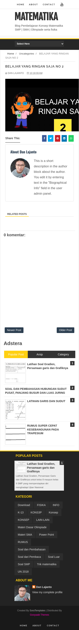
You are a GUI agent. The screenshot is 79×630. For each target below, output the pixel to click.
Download (24, 505)
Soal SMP (24, 564)
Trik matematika (46, 564)
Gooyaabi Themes (39, 614)
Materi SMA (25, 534)
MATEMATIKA (36, 17)
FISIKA (41, 505)
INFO (56, 505)
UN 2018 (23, 571)
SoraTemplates (37, 610)
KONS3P (36, 512)
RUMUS (23, 542)
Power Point (46, 534)
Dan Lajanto (44, 587)
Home (20, 4)
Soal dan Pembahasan (32, 549)
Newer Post (14, 330)
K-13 (21, 512)
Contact (49, 4)
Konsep (53, 512)
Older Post (65, 330)
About (33, 4)
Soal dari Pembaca (29, 556)
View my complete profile (47, 592)
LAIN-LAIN (42, 519)
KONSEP (23, 519)
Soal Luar (54, 556)
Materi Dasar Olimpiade (32, 527)
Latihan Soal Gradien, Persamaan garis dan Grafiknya (41, 467)
